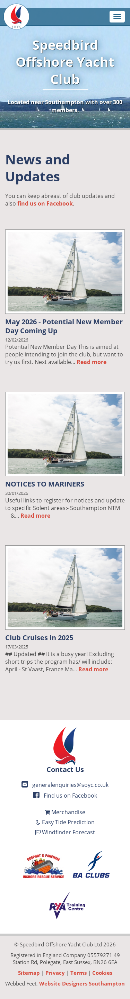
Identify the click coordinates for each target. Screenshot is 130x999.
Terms (78, 972)
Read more (91, 362)
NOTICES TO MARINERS (44, 484)
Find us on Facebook (65, 795)
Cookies (102, 972)
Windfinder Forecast (65, 832)
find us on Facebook (45, 203)
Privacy (55, 972)
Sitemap (29, 972)
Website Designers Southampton (82, 983)
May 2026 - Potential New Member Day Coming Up (64, 326)
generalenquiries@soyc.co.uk (65, 785)
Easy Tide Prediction (65, 822)
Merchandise (65, 812)
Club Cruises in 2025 (39, 637)
